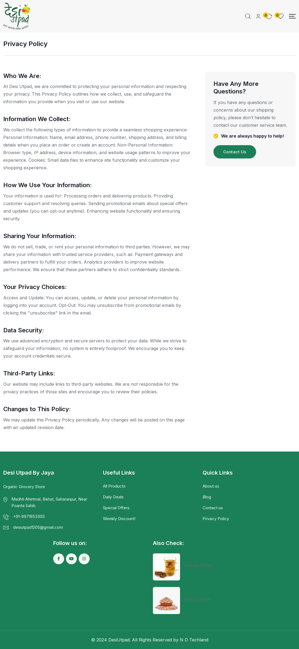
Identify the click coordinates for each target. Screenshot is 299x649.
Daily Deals (113, 496)
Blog (207, 496)
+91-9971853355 (29, 516)
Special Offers (116, 507)
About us (211, 486)
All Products (114, 486)
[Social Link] (58, 558)
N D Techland (194, 639)
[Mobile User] (258, 16)
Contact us (213, 507)
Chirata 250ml (198, 565)
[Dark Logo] (16, 16)
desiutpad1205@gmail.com (38, 527)
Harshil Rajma (197, 599)
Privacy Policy (216, 518)
